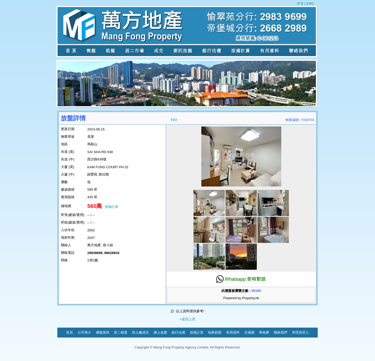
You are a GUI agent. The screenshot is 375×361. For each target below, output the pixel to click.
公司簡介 (84, 332)
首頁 (69, 332)
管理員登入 (300, 332)
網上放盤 (160, 332)
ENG (309, 3)
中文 (301, 3)
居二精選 (120, 332)
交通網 (249, 332)
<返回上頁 (187, 319)
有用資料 (233, 332)
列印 (174, 120)
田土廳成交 (140, 332)
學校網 (264, 332)
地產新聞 (214, 332)
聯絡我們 (280, 332)
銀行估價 (178, 332)
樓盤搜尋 (102, 332)
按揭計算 (111, 207)
